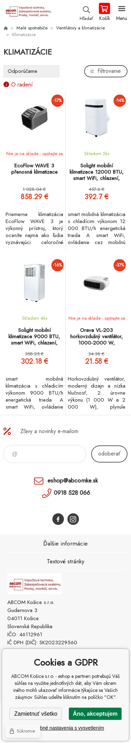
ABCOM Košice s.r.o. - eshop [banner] (27, 12)
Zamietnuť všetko (35, 714)
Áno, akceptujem (95, 714)
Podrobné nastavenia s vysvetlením (65, 728)
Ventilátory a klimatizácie (80, 28)
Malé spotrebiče (32, 28)
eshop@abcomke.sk (73, 480)
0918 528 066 (72, 492)
